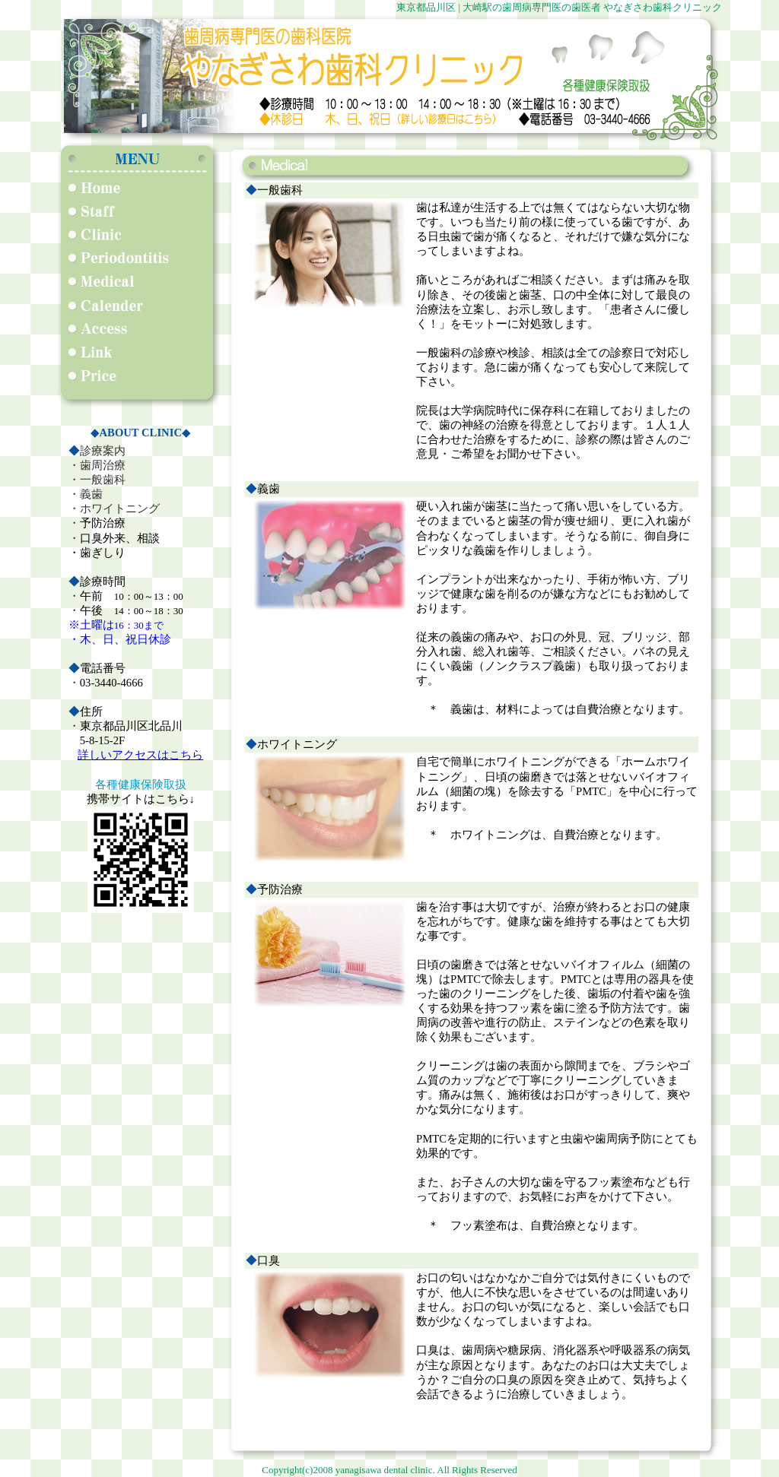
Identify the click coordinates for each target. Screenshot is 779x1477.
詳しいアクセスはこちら (140, 755)
